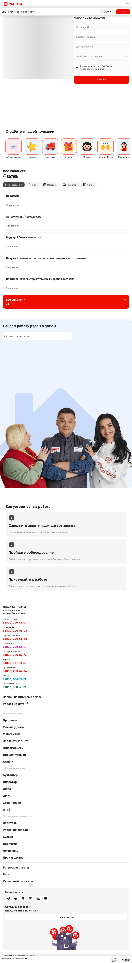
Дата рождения (85, 46)
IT (6, 809)
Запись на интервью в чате (22, 697)
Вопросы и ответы (16, 867)
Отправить (102, 79)
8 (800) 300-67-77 (14, 654)
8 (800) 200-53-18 (14, 646)
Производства (13, 857)
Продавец (10, 720)
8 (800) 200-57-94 (15, 671)
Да (123, 11)
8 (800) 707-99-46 (14, 663)
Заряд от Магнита (16, 741)
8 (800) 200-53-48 (15, 638)
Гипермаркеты (13, 748)
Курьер (8, 836)
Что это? (114, 960)
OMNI (7, 796)
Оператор (10, 782)
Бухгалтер (10, 775)
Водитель (10, 823)
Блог (6, 874)
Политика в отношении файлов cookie (18, 955)
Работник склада (15, 830)
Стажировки (12, 802)
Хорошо (126, 959)
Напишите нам (66, 917)
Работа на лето (16, 704)
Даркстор (10, 843)
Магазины (50, 184)
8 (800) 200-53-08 (15, 630)
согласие (92, 66)
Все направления (13, 185)
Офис (32, 184)
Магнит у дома (13, 727)
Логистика (10, 850)
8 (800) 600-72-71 (14, 679)
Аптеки (88, 184)
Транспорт (70, 185)
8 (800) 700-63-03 (15, 622)
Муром (12, 176)
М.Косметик (11, 734)
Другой (107, 11)
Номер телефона (85, 36)
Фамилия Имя (84, 27)
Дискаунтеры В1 (14, 755)
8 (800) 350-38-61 (14, 687)
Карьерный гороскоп (18, 881)
